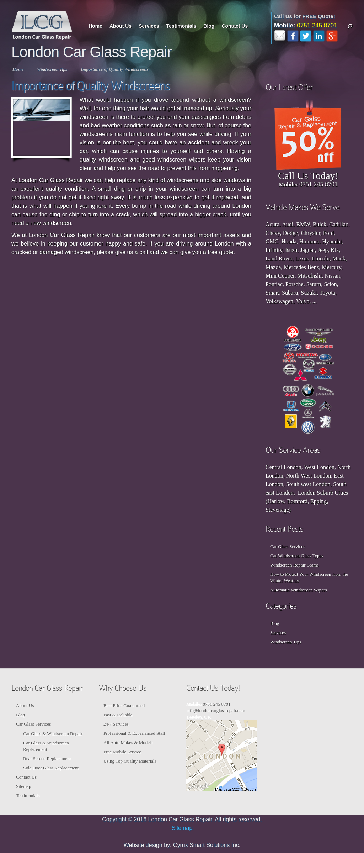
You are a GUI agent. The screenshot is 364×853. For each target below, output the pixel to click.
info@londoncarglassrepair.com (215, 710)
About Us (120, 26)
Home (95, 26)
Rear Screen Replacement (47, 758)
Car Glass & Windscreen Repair (52, 733)
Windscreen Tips (52, 69)
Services (149, 26)
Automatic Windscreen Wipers (298, 590)
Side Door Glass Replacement (51, 767)
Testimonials (181, 26)
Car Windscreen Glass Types (296, 555)
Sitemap (23, 786)
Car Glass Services (287, 546)
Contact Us (234, 26)
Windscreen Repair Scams (294, 565)
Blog (208, 26)
